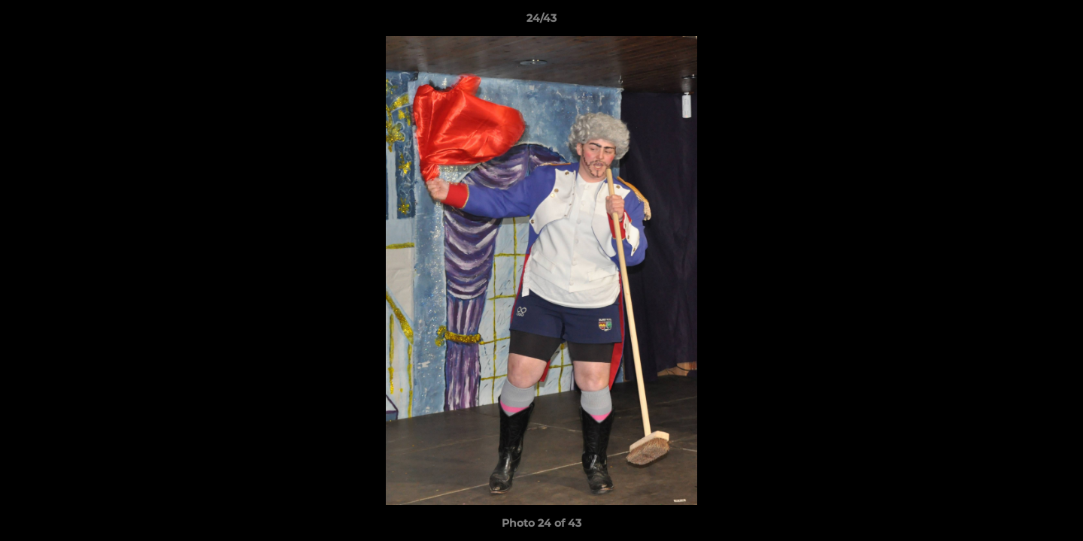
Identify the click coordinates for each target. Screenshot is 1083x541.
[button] (1056, 22)
